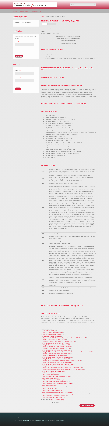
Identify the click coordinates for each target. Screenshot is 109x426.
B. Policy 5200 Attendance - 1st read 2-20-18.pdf (54, 355)
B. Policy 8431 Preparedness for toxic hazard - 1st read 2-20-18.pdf (59, 364)
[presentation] (28, 51)
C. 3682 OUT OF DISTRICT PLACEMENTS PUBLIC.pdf (56, 376)
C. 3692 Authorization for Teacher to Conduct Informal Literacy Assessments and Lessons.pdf (65, 394)
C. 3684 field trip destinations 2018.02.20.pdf (53, 380)
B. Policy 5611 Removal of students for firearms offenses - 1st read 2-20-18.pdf (61, 360)
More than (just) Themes (42, 420)
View (45, 24)
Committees (24, 11)
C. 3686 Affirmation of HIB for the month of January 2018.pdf (57, 383)
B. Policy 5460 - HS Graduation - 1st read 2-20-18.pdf (55, 359)
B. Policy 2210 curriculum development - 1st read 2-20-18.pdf (57, 345)
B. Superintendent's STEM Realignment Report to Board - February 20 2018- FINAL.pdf (64, 337)
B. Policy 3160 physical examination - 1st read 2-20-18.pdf (56, 350)
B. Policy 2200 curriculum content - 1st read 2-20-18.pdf (56, 343)
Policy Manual (37, 11)
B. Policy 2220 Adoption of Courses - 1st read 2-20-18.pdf (56, 346)
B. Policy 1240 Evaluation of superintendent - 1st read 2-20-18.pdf (58, 341)
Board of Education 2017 (57, 401)
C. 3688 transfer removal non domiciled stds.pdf (54, 387)
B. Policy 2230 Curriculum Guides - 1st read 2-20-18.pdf (56, 348)
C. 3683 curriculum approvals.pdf (50, 378)
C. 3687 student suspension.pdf (50, 385)
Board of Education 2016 (57, 399)
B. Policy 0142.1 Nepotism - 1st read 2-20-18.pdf (54, 339)
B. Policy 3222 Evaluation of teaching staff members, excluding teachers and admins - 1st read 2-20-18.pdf (68, 352)
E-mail (17, 41)
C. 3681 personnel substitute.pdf (50, 374)
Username (18, 70)
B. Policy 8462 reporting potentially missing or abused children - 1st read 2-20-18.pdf (63, 369)
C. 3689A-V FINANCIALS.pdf (49, 388)
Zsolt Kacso (60, 420)
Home (15, 11)
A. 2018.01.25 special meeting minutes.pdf (52, 332)
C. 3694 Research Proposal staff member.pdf (53, 397)
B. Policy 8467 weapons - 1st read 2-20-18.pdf (53, 371)
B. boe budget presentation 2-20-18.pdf (51, 336)
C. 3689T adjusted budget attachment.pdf (52, 390)
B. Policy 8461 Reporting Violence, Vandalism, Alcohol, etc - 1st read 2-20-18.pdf (62, 367)
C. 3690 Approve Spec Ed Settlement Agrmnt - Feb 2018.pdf (57, 392)
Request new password (23, 85)
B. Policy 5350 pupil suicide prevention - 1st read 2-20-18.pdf (57, 357)
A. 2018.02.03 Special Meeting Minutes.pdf (52, 334)
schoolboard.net (23, 417)
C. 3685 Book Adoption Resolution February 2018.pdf (55, 381)
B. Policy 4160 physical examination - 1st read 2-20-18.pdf (56, 353)
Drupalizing (26, 420)
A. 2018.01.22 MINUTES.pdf (48, 331)
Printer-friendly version (87, 405)
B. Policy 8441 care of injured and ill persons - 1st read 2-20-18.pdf (58, 366)
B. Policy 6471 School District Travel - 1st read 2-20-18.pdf (56, 362)
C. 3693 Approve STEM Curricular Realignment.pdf (54, 395)
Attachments (52, 24)
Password (18, 77)
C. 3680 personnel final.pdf (48, 373)
